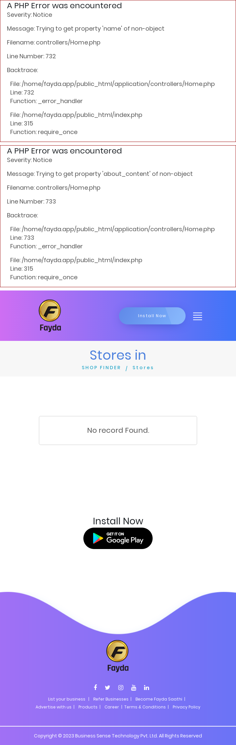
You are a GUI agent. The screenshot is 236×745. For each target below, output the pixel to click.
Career (111, 707)
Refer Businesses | (112, 699)
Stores (143, 367)
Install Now (152, 315)
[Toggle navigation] (195, 315)
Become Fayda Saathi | (160, 699)
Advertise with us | (55, 707)
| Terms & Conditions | (144, 707)
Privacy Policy (186, 707)
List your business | (68, 699)
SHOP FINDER (101, 367)
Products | (89, 707)
